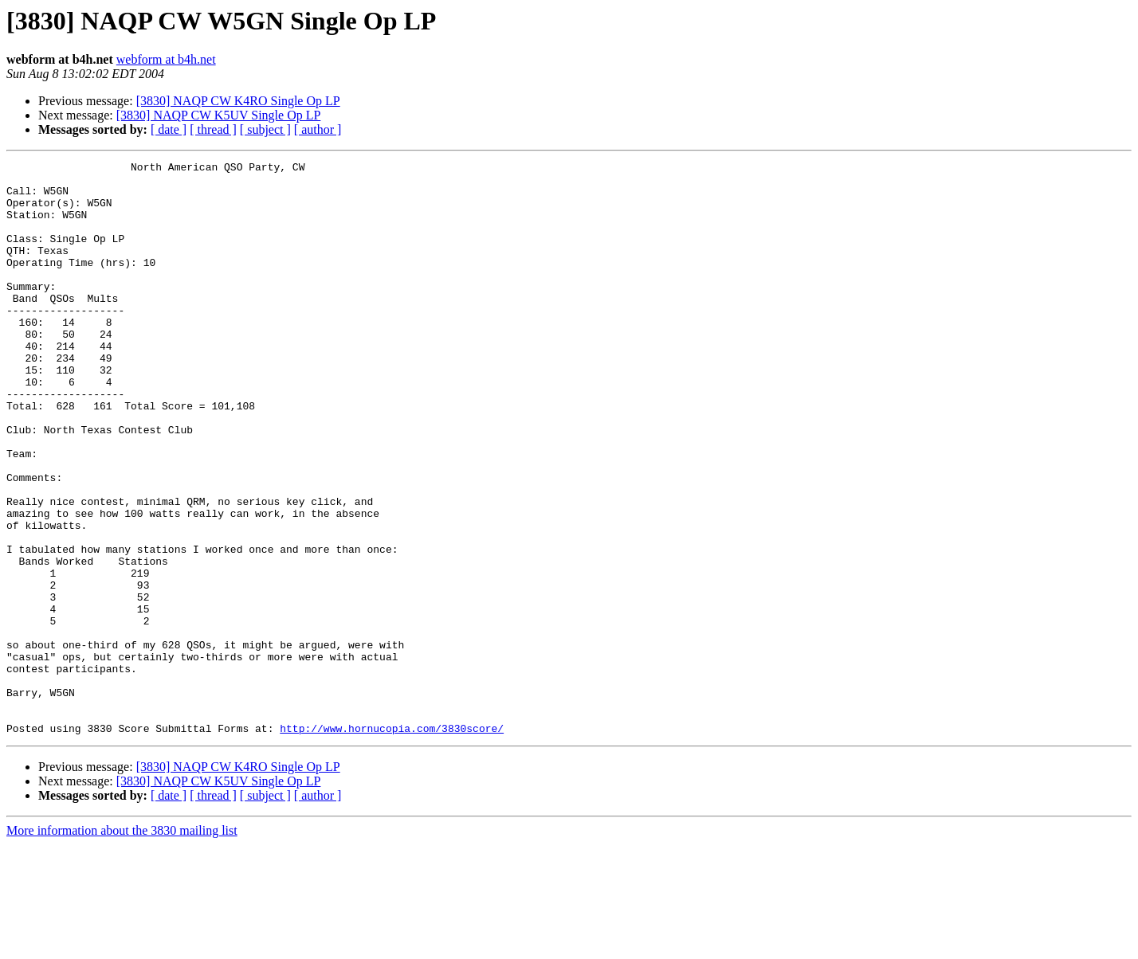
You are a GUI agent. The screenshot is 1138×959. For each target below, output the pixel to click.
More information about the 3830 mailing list (121, 945)
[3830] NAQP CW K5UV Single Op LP (218, 115)
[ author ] (318, 129)
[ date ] (168, 129)
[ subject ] (265, 129)
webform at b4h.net (166, 59)
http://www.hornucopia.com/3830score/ (392, 843)
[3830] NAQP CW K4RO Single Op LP (238, 101)
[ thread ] (213, 129)
